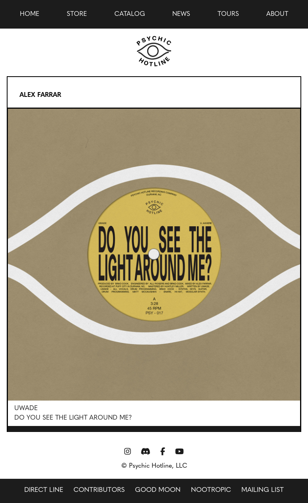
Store (77, 14)
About (277, 14)
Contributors (99, 490)
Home (29, 14)
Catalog (129, 14)
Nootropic (211, 490)
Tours (228, 14)
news (181, 14)
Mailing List (262, 490)
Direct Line (43, 490)
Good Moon (158, 490)
